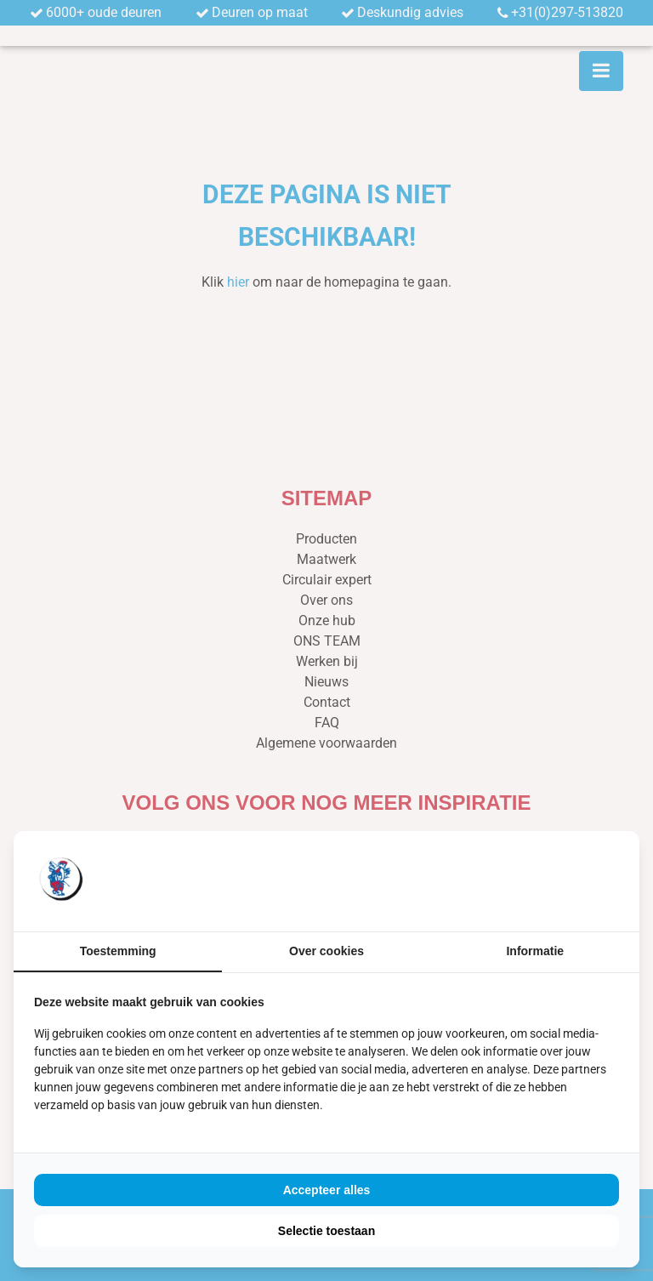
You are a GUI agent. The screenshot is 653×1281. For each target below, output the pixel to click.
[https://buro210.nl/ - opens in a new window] (555, 881)
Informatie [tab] (535, 951)
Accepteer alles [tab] (327, 1190)
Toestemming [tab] (118, 951)
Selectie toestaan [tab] (326, 1231)
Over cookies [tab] (326, 951)
